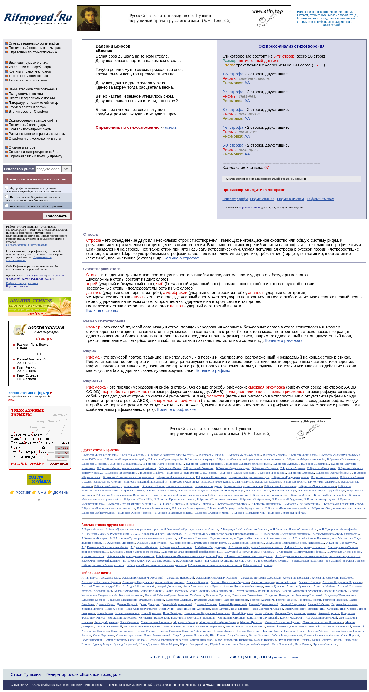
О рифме (41, 111)
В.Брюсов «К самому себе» (244, 454)
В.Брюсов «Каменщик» (184, 481)
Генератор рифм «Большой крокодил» (83, 674)
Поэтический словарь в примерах (35, 48)
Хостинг (23, 492)
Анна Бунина (213, 586)
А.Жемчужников (32, 278)
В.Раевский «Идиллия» (257, 565)
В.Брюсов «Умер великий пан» (287, 512)
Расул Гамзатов (237, 635)
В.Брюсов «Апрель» (286, 463)
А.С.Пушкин (56, 275)
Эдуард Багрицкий (125, 644)
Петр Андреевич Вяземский (190, 635)
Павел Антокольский (157, 635)
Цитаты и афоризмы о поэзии (32, 98)
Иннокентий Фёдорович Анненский (207, 613)
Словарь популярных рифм (30, 129)
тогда (304, 18)
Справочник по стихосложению (33, 52)
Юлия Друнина (149, 644)
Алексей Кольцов (198, 582)
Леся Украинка (129, 622)
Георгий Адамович (262, 599)
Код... (12, 399)
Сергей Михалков (201, 639)
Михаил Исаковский (109, 626)
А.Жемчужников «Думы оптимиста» (336, 533)
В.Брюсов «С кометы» (107, 481)
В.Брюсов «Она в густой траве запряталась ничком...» (250, 459)
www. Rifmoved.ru (218, 684)
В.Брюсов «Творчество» (211, 477)
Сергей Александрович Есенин (168, 639)
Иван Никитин (240, 608)
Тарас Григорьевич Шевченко (233, 639)
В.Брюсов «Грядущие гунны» (290, 477)
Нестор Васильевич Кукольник (245, 626)
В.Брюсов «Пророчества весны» (217, 499)
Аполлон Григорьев (299, 586)
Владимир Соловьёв (179, 599)
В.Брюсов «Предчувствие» (232, 503)
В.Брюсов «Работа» (152, 472)
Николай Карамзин (248, 630)
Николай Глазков (121, 630)
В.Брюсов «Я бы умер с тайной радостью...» (235, 508)
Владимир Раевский (151, 599)
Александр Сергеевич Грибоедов (332, 577)
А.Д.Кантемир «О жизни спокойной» (105, 547)
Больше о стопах (102, 310)
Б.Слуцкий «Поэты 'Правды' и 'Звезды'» (250, 551)
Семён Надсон (137, 639)
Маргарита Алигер (185, 622)
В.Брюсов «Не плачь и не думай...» (287, 508)
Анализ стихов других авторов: (108, 525)
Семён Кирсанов (115, 639)
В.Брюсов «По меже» (324, 477)
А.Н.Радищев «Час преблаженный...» (293, 529)
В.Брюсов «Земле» (132, 490)
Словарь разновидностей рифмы (34, 43)
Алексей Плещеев (262, 582)
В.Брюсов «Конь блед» (302, 454)
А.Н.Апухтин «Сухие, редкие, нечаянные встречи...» (143, 538)
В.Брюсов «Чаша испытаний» (317, 486)
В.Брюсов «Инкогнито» (161, 490)
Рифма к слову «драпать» (22, 283)
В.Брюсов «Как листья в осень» (228, 494)
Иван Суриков (329, 608)
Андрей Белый (115, 586)
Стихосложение (16, 251)
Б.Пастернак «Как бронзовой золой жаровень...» (191, 551)
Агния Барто (89, 577)
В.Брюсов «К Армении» (255, 499)
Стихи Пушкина (26, 674)
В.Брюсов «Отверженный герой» (125, 459)
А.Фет (49, 278)
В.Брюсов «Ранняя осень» (153, 508)
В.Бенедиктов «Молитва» (308, 560)
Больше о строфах (181, 258)
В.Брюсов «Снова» (258, 490)
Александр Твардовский (137, 582)
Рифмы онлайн (262, 199)
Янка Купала (303, 644)
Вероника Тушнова (218, 595)
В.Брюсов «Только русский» (301, 503)
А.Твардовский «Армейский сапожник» (285, 533)
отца (353, 15)
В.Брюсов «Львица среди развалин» (116, 486)
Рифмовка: (232, 83)
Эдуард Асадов (102, 644)
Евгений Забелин (318, 604)
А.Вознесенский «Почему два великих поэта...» (200, 542)
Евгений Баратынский (233, 604)
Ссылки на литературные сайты (33, 152)
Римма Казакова (259, 635)
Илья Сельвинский (127, 613)
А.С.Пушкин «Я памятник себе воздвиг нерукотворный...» (221, 533)
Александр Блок (110, 577)
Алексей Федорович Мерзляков (342, 582)
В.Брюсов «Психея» (211, 454)
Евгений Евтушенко (293, 604)
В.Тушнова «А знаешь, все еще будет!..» (230, 560)
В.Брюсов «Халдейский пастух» (249, 477)
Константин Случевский (262, 617)
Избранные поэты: (97, 573)
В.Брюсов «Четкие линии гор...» (163, 463)
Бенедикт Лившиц (151, 590)
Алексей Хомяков (93, 586)
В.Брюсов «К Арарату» (199, 459)
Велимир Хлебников (191, 595)
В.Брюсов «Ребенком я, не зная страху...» (227, 481)
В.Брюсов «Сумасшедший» (165, 459)
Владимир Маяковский (122, 599)
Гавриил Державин (236, 599)
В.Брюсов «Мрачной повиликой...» (146, 481)
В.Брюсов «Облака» (131, 454)
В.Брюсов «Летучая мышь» (113, 494)
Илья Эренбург (172, 613)
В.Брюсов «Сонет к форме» (135, 512)
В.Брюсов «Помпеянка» (266, 503)
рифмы (349, 11)
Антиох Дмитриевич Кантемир (243, 586)
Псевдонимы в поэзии (26, 94)
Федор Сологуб (321, 639)
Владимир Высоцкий (309, 595)
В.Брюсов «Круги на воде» (232, 468)
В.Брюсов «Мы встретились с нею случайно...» (126, 468)
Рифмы (93, 366)
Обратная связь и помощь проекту (35, 156)
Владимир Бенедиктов (279, 595)
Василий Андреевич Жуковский (301, 590)
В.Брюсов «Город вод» (272, 472)
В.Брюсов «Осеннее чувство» (175, 477)
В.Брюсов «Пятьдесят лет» (248, 512)
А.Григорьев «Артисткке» (176, 547)
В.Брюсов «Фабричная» (198, 468)
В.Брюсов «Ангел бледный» (334, 472)
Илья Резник (105, 613)
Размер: (229, 60)
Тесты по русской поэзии (28, 80)
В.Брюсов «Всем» (170, 468)
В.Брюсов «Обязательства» (99, 512)
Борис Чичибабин (222, 590)
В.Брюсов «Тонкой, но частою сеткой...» (167, 486)
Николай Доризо (223, 630)
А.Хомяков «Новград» (121, 542)
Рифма (10, 226)
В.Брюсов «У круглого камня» (243, 486)
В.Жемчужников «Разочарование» (103, 565)
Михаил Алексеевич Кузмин (282, 622)
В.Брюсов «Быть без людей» (99, 454)
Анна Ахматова (193, 586)
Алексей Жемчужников (169, 582)
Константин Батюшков (122, 617)
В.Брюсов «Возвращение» (188, 508)
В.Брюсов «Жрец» (274, 454)
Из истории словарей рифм (30, 67)
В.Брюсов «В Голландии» (121, 472)
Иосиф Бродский (242, 613)
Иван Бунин (166, 608)
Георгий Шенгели (309, 599)
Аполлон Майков (324, 586)
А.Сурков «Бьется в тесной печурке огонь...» (262, 538)
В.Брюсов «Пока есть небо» (328, 494)
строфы (11, 241)
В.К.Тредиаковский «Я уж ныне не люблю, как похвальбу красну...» (317, 556)
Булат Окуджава (246, 590)
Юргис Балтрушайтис (194, 644)
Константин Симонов (231, 617)
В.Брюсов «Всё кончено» (343, 459)
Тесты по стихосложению (28, 76)
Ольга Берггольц (103, 635)
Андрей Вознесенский (141, 586)
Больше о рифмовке (176, 409)
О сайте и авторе (22, 147)
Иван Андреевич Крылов (141, 608)
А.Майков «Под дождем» (210, 547)
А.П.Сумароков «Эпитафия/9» (338, 529)
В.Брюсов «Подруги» (208, 486)
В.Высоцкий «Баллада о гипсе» (345, 560)
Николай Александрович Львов (287, 626)
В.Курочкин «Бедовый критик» (101, 560)
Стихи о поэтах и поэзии (27, 107)
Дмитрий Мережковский (176, 604)
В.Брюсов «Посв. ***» (138, 499)
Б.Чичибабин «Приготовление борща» (301, 551)
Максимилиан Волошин (156, 622)
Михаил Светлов (173, 626)
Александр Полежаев (296, 577)
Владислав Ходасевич (208, 599)
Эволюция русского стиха (28, 63)
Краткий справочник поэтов (30, 71)
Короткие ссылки (17, 286)
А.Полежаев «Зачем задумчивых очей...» (107, 533)
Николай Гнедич (145, 630)
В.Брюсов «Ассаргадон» (319, 499)
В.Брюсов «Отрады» (301, 472)
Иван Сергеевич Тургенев (301, 608)
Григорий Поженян (335, 599)
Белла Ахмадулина (126, 590)
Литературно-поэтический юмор (33, 103)
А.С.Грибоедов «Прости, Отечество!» (159, 533)
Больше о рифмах (213, 370)
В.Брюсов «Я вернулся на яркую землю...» (108, 508)
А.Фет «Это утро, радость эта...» (304, 547)
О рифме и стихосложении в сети (35, 138)
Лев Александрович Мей (321, 617)
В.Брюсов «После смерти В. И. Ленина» (192, 472)
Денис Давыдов (149, 604)
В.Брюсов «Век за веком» (280, 486)
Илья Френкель (151, 613)
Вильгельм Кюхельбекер (247, 595)
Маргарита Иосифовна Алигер (218, 622)
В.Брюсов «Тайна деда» (193, 490)
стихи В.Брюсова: (106, 450)
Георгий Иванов (286, 599)
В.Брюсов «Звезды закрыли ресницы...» (132, 503)
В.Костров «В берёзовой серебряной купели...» (156, 565)
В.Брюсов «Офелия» (268, 481)
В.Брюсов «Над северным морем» (342, 503)
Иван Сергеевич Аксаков (267, 608)
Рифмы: (230, 78)
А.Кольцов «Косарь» (95, 538)
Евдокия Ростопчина (344, 604)
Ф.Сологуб (13, 278)
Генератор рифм (19, 169)
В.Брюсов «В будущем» (287, 499)
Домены (61, 492)
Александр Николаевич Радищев (216, 577)
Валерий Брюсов (268, 590)
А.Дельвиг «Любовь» (144, 547)
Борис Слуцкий (199, 590)
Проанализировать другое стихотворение (253, 190)
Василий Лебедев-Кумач (160, 595)
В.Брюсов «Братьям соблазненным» (248, 463)
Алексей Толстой (309, 582)
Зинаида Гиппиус (93, 608)
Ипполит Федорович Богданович (295, 613)
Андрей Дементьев (169, 586)
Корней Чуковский (292, 617)
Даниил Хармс (105, 604)
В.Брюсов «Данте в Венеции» (204, 463)
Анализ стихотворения (240, 178)
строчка (315, 15)
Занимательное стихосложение (33, 89)
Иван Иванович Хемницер (193, 608)
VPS (42, 492)
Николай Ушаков (340, 630)
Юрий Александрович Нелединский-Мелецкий (240, 644)
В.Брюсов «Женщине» (322, 468)
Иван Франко (348, 608)
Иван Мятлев (220, 608)
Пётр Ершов (218, 635)
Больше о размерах (283, 340)
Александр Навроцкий (180, 577)
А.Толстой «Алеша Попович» (311, 538)
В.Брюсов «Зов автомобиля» (268, 494)
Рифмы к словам (22, 134)
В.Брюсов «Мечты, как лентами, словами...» (311, 481)
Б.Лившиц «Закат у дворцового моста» (134, 551)
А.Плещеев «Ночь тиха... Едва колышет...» (205, 538)
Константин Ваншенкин (154, 617)
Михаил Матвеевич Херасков (142, 626)
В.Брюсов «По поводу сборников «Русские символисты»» (169, 494)
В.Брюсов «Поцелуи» (199, 503)
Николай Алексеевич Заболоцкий (330, 626)
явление (336, 11)
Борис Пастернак (176, 590)
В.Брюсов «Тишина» (95, 463)
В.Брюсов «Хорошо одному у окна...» (130, 556)
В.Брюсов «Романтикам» (125, 463)
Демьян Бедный (127, 604)
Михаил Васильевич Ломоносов (322, 622)
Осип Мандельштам (129, 635)
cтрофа (236, 74)
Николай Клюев (272, 630)
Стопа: (228, 65)
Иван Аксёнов (114, 608)
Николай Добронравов (196, 630)
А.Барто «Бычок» (93, 529)
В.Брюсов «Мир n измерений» (306, 459)
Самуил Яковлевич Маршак (321, 635)
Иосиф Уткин (264, 613)
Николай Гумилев (169, 630)
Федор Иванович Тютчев (293, 639)
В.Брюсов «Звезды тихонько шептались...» (338, 508)
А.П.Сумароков (36, 275)
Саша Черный (350, 635)
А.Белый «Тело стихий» (152, 542)
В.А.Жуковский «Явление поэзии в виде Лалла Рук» (189, 556)
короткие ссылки (249, 207)
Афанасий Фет (103, 590)
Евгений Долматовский (263, 604)
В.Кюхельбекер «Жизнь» (273, 560)
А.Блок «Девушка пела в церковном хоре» (131, 529)
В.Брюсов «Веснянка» (315, 463)
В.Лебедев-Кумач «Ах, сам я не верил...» (148, 560)
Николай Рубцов (317, 630)
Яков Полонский (282, 644)
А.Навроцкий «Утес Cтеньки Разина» (244, 529)
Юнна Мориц (169, 644)
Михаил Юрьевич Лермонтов (205, 626)
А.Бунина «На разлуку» (341, 542)
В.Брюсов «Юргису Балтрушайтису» (321, 490)
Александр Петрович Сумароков (260, 577)
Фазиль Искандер (265, 639)
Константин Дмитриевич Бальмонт (193, 617)
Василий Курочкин (131, 595)
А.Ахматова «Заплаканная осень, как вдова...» (295, 542)
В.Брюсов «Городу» (171, 503)
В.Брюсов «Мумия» (292, 468)
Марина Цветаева (251, 622)
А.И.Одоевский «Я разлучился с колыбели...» (189, 529)
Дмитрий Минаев (206, 604)
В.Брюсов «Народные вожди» (173, 512)
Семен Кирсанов (92, 639)
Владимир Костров (93, 599)
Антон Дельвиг (274, 586)
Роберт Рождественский (287, 635)
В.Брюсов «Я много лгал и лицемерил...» (128, 477)
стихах (256, 167)
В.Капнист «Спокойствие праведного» (248, 556)
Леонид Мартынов (105, 622)
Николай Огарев (294, 630)
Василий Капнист (335, 590)
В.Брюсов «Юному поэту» (227, 490)
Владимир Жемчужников (340, 595)
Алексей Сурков (286, 582)
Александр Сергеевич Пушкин (101, 582)
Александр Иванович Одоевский (142, 577)
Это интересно (20, 111)
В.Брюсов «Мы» (299, 494)
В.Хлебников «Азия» (189, 560)
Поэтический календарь (27, 125)
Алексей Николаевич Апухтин (230, 582)
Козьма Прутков (329, 613)
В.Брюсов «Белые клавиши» (237, 472)
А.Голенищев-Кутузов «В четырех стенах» (255, 547)
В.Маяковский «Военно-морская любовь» (214, 565)
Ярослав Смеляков (324, 644)
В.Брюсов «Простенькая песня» (174, 499)
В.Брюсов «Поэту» (284, 490)
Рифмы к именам (290, 199)
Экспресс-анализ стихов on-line (33, 120)
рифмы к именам (52, 134)
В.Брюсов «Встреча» (265, 468)
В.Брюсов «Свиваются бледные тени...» (172, 454)
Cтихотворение (236, 56)
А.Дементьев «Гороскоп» (248, 542)
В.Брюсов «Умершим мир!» (212, 512)
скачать (171, 127)
